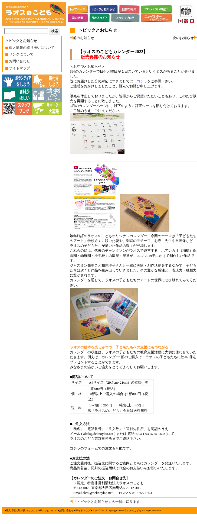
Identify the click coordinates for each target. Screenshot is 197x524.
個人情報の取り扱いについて (30, 48)
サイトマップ (17, 68)
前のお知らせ (82, 38)
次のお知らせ (185, 38)
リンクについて (19, 54)
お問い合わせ (17, 61)
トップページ (99, 510)
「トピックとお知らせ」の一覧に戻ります (105, 502)
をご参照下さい (154, 81)
